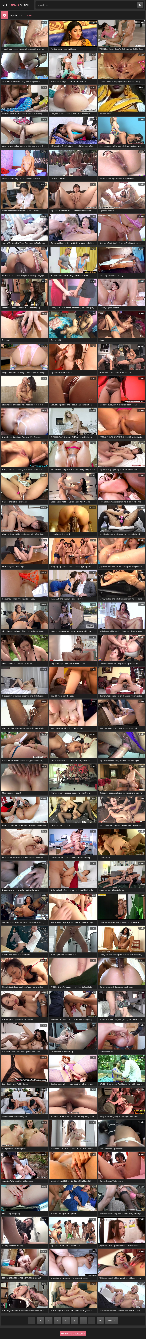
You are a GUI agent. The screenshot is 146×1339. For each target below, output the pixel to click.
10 (100, 1320)
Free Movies (16, 5)
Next (111, 1320)
